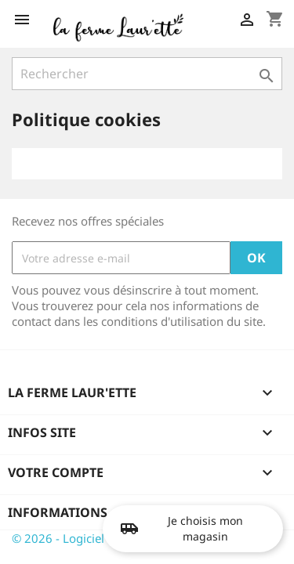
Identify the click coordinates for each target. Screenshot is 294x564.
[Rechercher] (147, 73)
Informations (57, 512)
